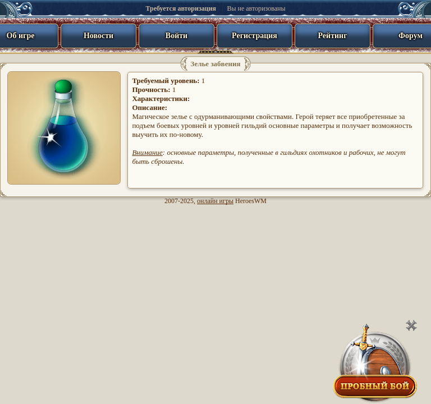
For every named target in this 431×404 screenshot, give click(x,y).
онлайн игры (215, 201)
